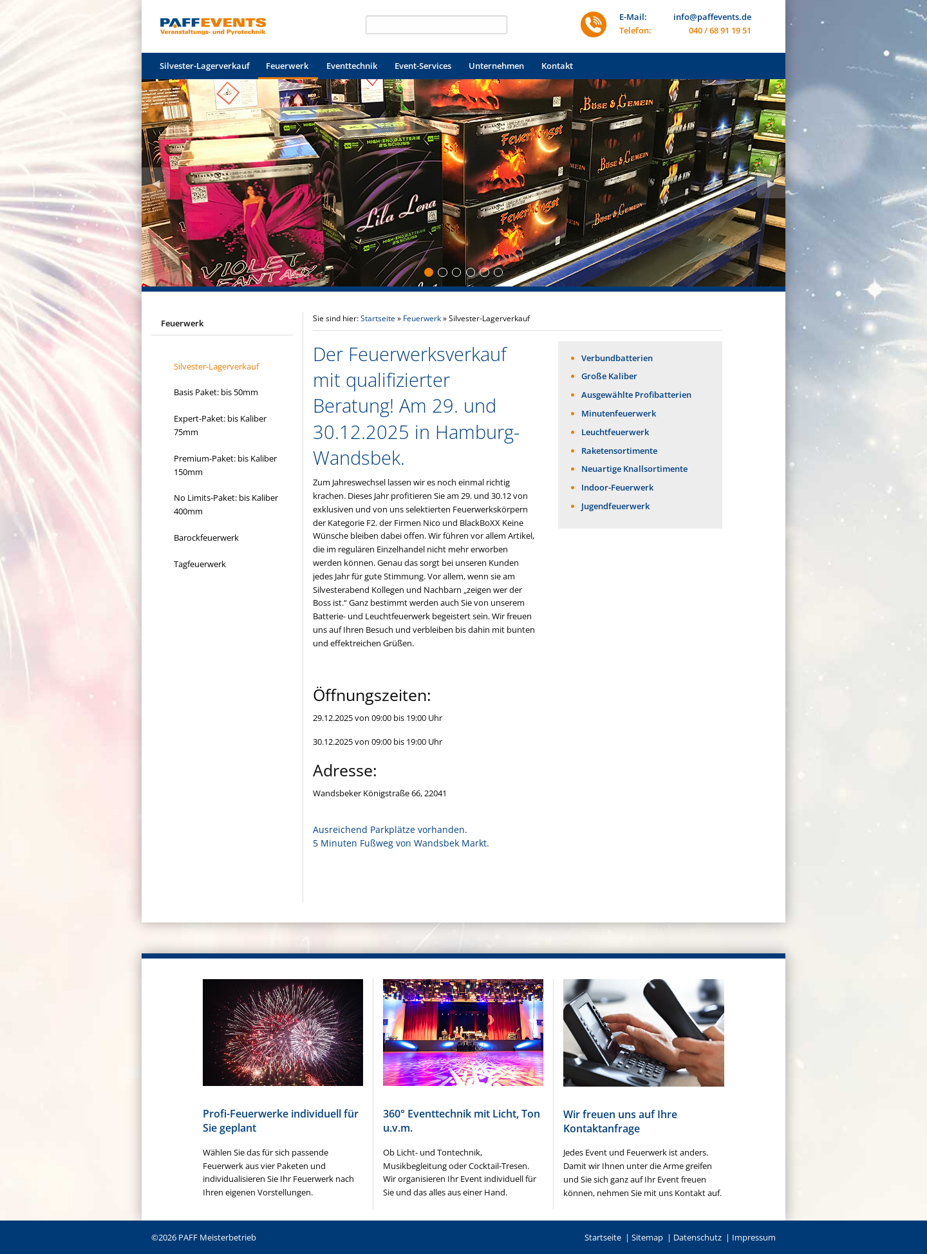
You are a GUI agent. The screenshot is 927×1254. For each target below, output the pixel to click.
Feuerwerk (287, 65)
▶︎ (776, 187)
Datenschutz (697, 1237)
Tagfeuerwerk (200, 564)
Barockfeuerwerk (206, 537)
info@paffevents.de (712, 17)
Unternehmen (496, 65)
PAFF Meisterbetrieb (217, 1237)
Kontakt (557, 65)
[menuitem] (204, 66)
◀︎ (161, 187)
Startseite (377, 318)
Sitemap (647, 1237)
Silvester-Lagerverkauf (205, 65)
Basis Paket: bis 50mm (216, 392)
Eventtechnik (351, 65)
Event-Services (423, 65)
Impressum (754, 1237)
